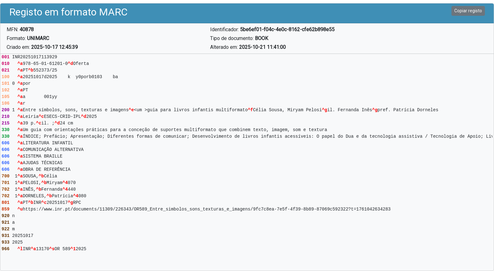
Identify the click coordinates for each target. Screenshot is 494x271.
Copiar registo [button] (468, 10)
